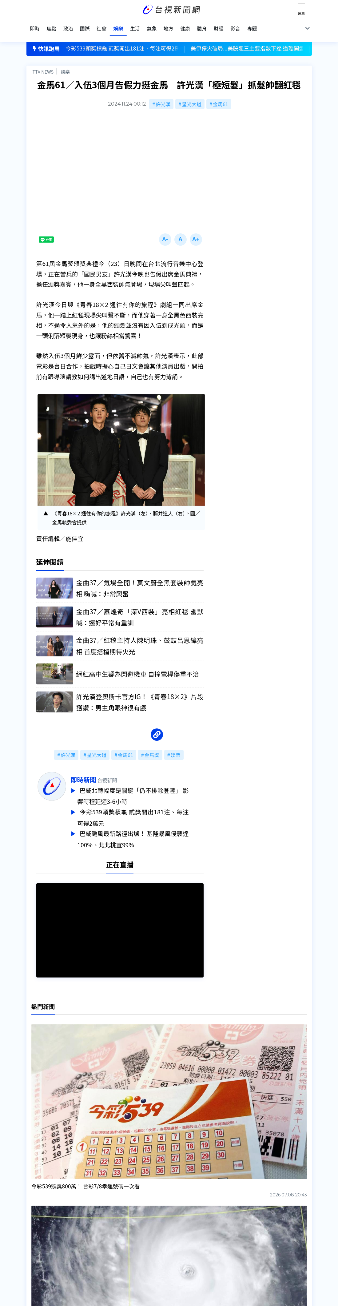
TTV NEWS (43, 60)
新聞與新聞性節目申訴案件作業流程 (188, 1232)
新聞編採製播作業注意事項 (179, 1223)
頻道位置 (36, 1232)
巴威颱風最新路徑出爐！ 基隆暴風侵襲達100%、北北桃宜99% (148, 825)
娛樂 (65, 60)
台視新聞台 (225, 1178)
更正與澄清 (100, 1223)
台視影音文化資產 (46, 1223)
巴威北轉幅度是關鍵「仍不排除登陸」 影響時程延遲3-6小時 (148, 784)
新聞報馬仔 (100, 1240)
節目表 (33, 1240)
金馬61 (220, 93)
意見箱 (95, 1232)
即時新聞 (98, 768)
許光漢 (163, 93)
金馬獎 (152, 744)
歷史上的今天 (102, 1249)
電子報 (156, 1240)
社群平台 (36, 1249)
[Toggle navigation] (301, 6)
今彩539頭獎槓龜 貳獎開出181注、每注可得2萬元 (148, 805)
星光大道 (191, 93)
